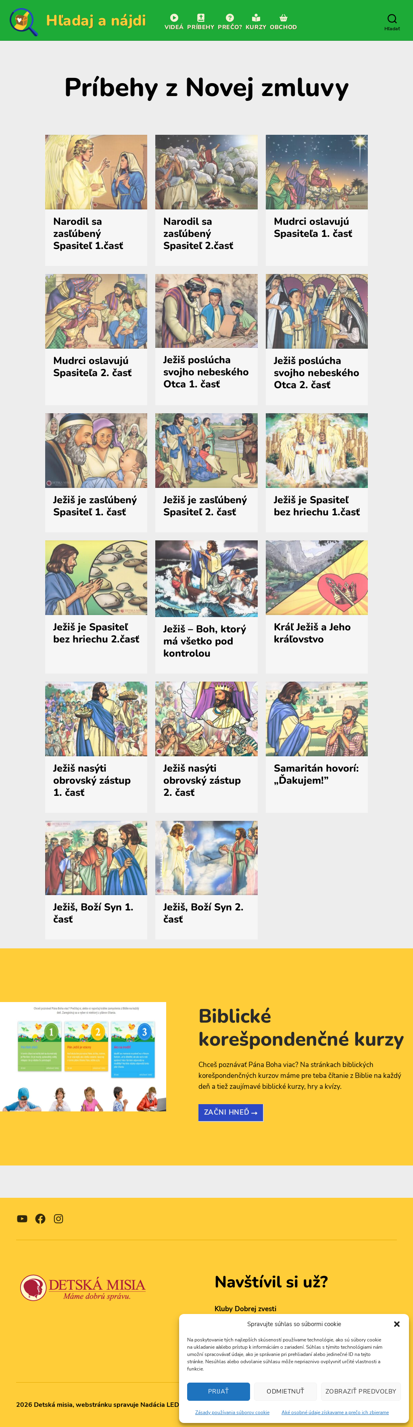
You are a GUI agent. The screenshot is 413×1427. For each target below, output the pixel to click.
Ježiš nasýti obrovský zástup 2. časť (202, 780)
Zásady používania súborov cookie (232, 1412)
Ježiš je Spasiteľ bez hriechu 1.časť (317, 506)
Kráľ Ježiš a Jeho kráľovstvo (312, 633)
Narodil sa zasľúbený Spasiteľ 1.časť (88, 234)
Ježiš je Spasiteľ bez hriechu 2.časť (96, 633)
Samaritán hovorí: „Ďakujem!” (316, 774)
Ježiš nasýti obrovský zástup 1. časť (92, 780)
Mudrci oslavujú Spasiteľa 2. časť (92, 367)
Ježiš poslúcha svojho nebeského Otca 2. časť (316, 373)
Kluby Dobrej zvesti (245, 1309)
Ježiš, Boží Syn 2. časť (203, 913)
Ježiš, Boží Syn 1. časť (93, 913)
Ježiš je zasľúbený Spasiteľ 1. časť (95, 506)
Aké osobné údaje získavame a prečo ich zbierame (335, 1412)
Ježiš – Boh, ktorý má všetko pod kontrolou (204, 641)
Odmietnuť (286, 1391)
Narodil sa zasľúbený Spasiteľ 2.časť (198, 234)
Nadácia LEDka (163, 1404)
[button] (397, 1324)
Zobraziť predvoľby (360, 1391)
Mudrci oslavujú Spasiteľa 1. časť (313, 228)
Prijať (218, 1391)
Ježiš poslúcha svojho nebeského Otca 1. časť (206, 372)
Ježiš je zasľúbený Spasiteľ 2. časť (205, 506)
